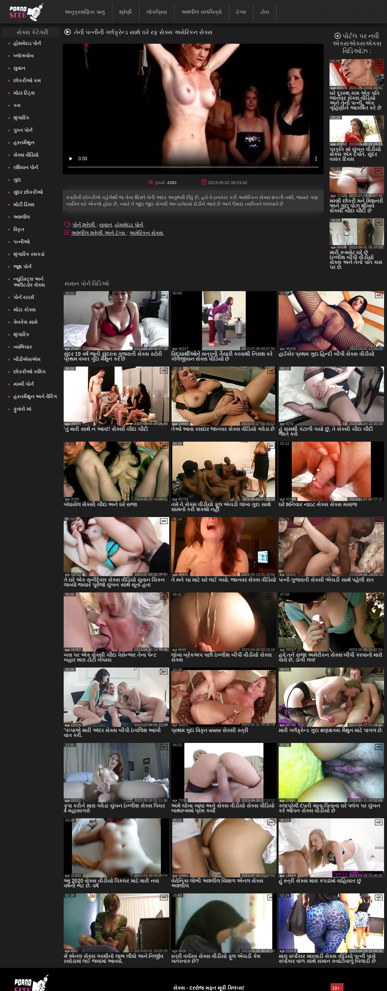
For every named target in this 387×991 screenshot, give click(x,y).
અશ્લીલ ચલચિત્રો (201, 12)
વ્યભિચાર (22, 347)
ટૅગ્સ (241, 12)
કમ (17, 105)
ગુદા (17, 179)
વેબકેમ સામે (25, 322)
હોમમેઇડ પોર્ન (27, 43)
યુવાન (19, 68)
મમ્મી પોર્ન (23, 384)
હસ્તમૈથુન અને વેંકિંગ (35, 396)
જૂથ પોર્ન (22, 266)
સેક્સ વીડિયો (26, 155)
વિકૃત (18, 229)
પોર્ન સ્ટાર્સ (23, 297)
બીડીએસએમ (26, 359)
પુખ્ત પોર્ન (22, 130)
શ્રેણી (125, 12)
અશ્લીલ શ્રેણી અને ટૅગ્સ (99, 233)
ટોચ (265, 12)
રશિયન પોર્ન (25, 167)
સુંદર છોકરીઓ (28, 192)
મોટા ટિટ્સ (24, 93)
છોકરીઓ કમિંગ (29, 371)
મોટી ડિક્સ (23, 204)
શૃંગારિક (21, 117)
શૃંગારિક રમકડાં (28, 254)
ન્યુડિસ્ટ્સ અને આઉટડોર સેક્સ (29, 282)
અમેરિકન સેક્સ (146, 233)
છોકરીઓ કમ (27, 80)
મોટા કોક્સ (24, 309)
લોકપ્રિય (157, 12)
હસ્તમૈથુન (23, 142)
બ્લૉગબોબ (23, 55)
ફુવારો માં (22, 409)
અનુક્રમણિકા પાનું (85, 12)
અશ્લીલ (21, 217)
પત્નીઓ (21, 241)
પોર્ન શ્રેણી (85, 225)
